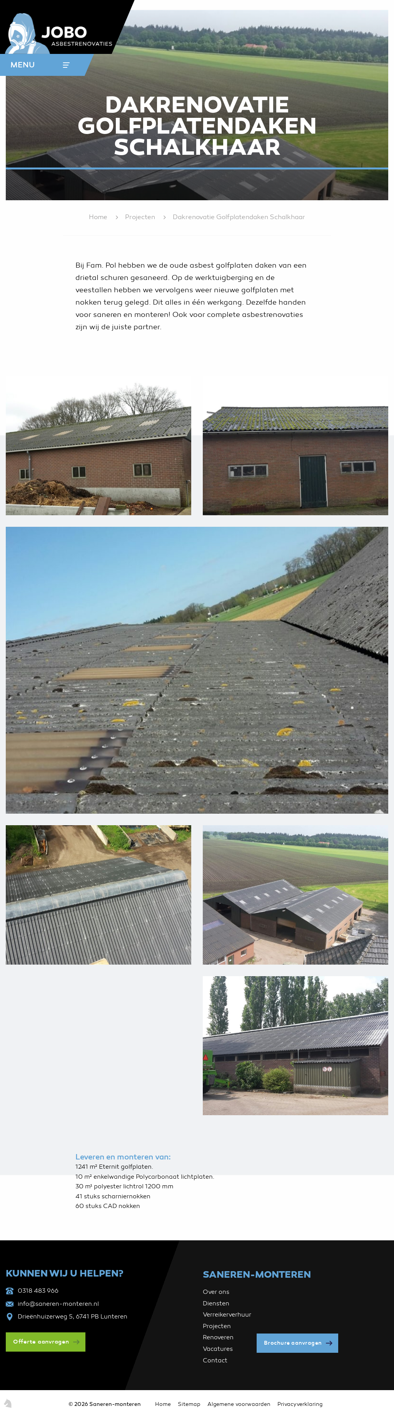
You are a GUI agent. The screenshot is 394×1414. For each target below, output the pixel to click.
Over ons (216, 1292)
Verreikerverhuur (227, 1315)
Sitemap (189, 1404)
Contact (215, 1360)
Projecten (140, 217)
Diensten (216, 1303)
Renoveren (218, 1337)
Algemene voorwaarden (238, 1404)
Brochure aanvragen (293, 1343)
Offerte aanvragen (41, 1341)
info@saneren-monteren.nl (58, 1304)
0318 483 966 (38, 1291)
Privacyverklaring (299, 1404)
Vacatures (218, 1349)
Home (98, 217)
